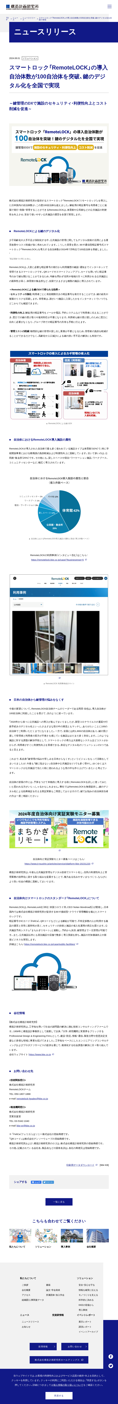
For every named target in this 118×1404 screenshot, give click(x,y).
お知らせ (26, 1327)
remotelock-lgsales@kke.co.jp (32, 1098)
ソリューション (85, 1278)
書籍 (48, 1285)
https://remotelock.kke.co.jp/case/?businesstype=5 (57, 559)
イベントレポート (86, 1315)
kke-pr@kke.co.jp (26, 1125)
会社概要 (26, 1290)
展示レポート (85, 1321)
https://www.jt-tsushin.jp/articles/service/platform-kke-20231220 (57, 863)
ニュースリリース (28, 19)
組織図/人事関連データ (33, 1300)
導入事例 (83, 1310)
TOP (7, 19)
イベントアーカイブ (88, 1331)
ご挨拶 (25, 1285)
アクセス (26, 1295)
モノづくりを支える (88, 1295)
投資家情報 (58, 1315)
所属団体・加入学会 (55, 1295)
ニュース (15, 19)
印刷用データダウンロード (80, 1165)
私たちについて (28, 1278)
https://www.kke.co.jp (40, 1054)
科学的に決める (86, 1300)
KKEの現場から (86, 1305)
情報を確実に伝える (88, 1290)
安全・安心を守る (87, 1285)
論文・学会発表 (53, 1290)
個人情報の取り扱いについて (68, 1385)
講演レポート (85, 1327)
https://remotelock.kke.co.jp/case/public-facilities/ (49, 944)
